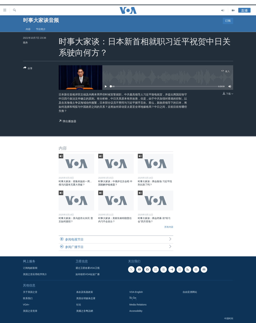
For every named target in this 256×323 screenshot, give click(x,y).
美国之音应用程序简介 (35, 274)
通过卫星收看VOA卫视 (88, 268)
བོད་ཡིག (132, 298)
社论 (78, 304)
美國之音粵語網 (84, 311)
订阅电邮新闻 (30, 268)
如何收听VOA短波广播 (88, 274)
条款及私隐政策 (84, 292)
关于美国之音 (30, 292)
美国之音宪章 (30, 311)
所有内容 (168, 227)
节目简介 (41, 29)
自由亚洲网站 (190, 292)
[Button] (28, 68)
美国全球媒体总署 (85, 298)
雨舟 (25, 42)
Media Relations (138, 304)
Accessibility (135, 311)
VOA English (136, 292)
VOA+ (26, 304)
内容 (28, 29)
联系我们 (28, 298)
